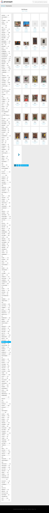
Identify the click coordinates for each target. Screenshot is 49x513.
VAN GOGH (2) (6, 463)
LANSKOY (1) (5, 276)
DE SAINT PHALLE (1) (6, 116)
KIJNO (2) (5, 257)
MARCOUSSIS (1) (6, 323)
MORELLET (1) (6, 352)
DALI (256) (5, 104)
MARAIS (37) (5, 321)
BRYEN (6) (5, 65)
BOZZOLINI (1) (6, 58)
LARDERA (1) (5, 280)
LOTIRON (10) (6, 304)
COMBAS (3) (5, 99)
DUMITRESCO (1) (6, 153)
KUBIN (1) (5, 268)
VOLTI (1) (4, 487)
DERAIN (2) (5, 125)
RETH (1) (4, 402)
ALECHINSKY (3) (6, 18)
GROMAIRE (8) (6, 206)
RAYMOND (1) (4, 388)
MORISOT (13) (6, 354)
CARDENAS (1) (6, 73)
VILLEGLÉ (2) (6, 481)
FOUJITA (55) (5, 174)
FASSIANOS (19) (5, 162)
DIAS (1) (4, 134)
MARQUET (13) (6, 326)
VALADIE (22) (6, 456)
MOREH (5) (6, 350)
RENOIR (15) (6, 399)
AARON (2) (5, 15)
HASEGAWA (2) (6, 216)
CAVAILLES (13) (6, 77)
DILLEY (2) (5, 137)
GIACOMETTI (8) (6, 193)
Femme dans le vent (17, 124)
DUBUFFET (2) (5, 149)
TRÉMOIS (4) (6, 446)
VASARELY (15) (6, 467)
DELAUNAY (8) (6, 121)
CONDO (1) (5, 101)
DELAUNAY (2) (6, 123)
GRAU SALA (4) (6, 202)
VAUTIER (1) (6, 469)
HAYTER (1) (6, 220)
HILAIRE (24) (6, 233)
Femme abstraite (26, 66)
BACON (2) (5, 34)
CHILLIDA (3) (6, 84)
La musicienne (43, 123)
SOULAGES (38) (6, 427)
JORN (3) (4, 250)
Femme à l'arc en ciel (44, 67)
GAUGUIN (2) (5, 189)
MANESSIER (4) (6, 317)
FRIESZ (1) (5, 180)
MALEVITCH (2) (6, 315)
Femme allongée (35, 66)
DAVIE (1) (4, 108)
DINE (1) (4, 140)
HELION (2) (5, 226)
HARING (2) (5, 213)
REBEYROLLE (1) (6, 393)
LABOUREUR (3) (5, 270)
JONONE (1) (4, 249)
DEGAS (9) (5, 120)
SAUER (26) (5, 414)
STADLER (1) (5, 431)
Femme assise (43, 85)
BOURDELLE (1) (5, 55)
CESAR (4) (5, 79)
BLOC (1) (5, 48)
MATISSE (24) (5, 331)
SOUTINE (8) (5, 429)
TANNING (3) (6, 433)
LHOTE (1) (5, 293)
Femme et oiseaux (35, 141)
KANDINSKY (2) (6, 255)
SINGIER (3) (5, 422)
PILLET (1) (5, 376)
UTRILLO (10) (6, 451)
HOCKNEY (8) (5, 235)
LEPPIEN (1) (5, 292)
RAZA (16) (5, 390)
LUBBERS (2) (6, 307)
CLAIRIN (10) (6, 95)
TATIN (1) (5, 436)
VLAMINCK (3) (6, 485)
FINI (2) (4, 164)
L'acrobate (35, 123)
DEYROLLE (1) (5, 130)
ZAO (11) (5, 498)
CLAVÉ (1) (5, 97)
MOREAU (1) (6, 348)
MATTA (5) (5, 333)
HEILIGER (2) (6, 225)
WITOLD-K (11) (5, 493)
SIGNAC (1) (5, 421)
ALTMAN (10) (6, 20)
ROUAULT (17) (5, 408)
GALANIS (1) (6, 182)
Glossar (32, 509)
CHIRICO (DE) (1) (6, 86)
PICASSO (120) (6, 371)
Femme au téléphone (17, 142)
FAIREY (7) (5, 159)
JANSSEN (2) (5, 245)
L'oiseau (43, 104)
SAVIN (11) (5, 417)
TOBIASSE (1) (5, 439)
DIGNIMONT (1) (6, 135)
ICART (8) (5, 237)
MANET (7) (5, 319)
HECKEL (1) (5, 223)
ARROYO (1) (6, 29)
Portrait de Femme (26, 86)
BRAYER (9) (5, 63)
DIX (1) (4, 142)
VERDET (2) (5, 474)
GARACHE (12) (6, 187)
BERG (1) (5, 39)
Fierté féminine (43, 47)
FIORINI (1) (5, 166)
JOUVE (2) (4, 252)
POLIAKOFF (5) (6, 379)
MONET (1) (5, 347)
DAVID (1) (5, 106)
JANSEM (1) (5, 244)
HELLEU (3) (6, 228)
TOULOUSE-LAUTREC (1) (6, 442)
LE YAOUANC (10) (5, 286)
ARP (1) (4, 27)
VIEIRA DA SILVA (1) (5, 478)
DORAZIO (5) (5, 146)
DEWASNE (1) (5, 128)
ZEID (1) (6, 499)
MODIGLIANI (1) (5, 345)
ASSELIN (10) (6, 32)
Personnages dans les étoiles (17, 48)
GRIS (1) (4, 204)
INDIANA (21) (6, 238)
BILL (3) (4, 44)
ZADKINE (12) (4, 496)
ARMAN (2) (4, 24)
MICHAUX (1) (5, 340)
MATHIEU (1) (6, 329)
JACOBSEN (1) (5, 242)
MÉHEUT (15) (6, 335)
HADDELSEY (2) (6, 208)
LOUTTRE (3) (6, 305)
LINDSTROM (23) (5, 301)
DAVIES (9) (5, 110)
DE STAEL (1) (6, 118)
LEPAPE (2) (5, 290)
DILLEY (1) (5, 139)
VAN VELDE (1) (6, 465)
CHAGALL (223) (6, 82)
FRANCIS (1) (5, 177)
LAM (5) (5, 275)
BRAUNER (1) (5, 61)
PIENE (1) (4, 372)
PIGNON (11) (6, 374)
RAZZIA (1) (4, 391)
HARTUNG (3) (5, 214)
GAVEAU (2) (5, 190)
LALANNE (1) (5, 273)
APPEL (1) (5, 22)
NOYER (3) (6, 360)
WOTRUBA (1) (5, 494)
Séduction (26, 47)
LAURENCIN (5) (6, 281)
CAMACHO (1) (6, 70)
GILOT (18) (6, 195)
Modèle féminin (35, 104)
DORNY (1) (5, 147)
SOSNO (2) (5, 426)
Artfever (3, 5)
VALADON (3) (6, 458)
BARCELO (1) (6, 36)
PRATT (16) (5, 385)
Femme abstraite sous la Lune (17, 29)
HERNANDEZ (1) (6, 232)
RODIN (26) (5, 405)
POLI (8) (5, 378)
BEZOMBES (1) (6, 42)
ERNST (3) (4, 158)
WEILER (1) (5, 491)
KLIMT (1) (5, 262)
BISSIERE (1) (5, 46)
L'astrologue (26, 141)
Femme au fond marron (35, 48)
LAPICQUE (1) (6, 278)
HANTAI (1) (5, 211)
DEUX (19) (5, 127)
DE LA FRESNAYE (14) (5, 112)
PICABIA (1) (5, 369)
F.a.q (35, 509)
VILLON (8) (5, 482)
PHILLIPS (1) (5, 367)
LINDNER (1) (5, 299)
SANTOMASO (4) (4, 411)
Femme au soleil (17, 85)
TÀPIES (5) (5, 434)
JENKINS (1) (5, 247)
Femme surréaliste (43, 29)
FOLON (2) (6, 171)
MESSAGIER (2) (6, 336)
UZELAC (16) (5, 453)
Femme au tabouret (26, 105)
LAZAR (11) (5, 283)
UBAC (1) (4, 448)
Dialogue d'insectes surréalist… (26, 29)
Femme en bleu (17, 66)
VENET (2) (5, 472)
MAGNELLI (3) (6, 311)
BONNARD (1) (6, 51)
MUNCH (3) (5, 359)
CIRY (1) (4, 92)
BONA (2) (3, 49)
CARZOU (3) (5, 75)
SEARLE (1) (5, 419)
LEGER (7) (5, 288)
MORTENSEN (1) (6, 356)
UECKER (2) (5, 450)
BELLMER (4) (5, 37)
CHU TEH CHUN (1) (5, 91)
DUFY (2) (4, 151)
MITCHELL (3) (5, 343)
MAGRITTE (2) (6, 312)
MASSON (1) (5, 328)
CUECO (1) (5, 103)
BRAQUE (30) (6, 60)
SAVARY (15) (5, 415)
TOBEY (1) (5, 438)
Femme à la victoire (44, 142)
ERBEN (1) (5, 156)
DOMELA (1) (5, 144)
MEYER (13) (5, 338)
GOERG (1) (5, 199)
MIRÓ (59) (5, 341)
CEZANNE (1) (5, 80)
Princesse (26, 123)
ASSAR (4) (5, 30)
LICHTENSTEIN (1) (6, 296)
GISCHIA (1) (5, 197)
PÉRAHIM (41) (5, 366)
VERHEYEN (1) (5, 475)
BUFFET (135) (6, 67)
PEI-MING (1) (5, 364)
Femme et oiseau (35, 85)
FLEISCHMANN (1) (6, 169)
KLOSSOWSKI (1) (6, 265)
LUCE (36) (6, 309)
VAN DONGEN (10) (6, 461)
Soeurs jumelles (17, 104)
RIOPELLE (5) (6, 403)
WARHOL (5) (5, 489)
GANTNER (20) (5, 184)
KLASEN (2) (5, 259)
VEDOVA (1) (5, 470)
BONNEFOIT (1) (6, 53)
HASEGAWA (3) (6, 218)
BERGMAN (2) (6, 41)
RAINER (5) (5, 386)
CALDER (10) (6, 68)
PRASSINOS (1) (6, 383)
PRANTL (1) (5, 381)
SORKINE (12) (5, 424)
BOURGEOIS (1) (6, 56)
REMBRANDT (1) (5, 396)
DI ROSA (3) (5, 132)
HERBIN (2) (5, 230)
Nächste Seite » (25, 165)
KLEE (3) (4, 261)
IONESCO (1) (6, 240)
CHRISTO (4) (6, 89)
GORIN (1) (5, 201)
